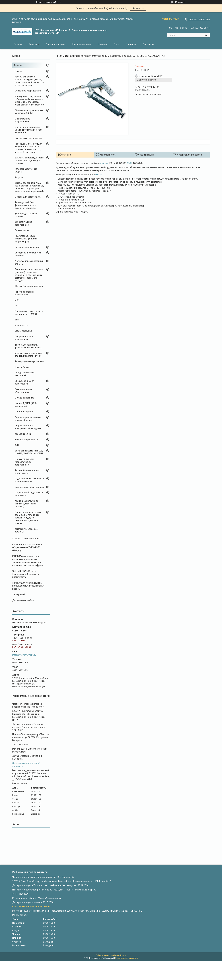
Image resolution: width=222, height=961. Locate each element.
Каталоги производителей (26, 538)
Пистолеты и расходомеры (28, 138)
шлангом (103, 163)
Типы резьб (18, 594)
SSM (17, 319)
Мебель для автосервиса (28, 197)
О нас (116, 44)
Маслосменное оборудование (22, 120)
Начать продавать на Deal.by (48, 2)
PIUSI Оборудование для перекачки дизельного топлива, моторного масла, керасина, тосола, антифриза (27, 561)
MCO (17, 300)
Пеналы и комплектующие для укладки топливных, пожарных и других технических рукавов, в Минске (28, 518)
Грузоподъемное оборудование (23, 390)
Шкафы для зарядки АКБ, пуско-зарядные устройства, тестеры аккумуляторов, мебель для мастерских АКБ (29, 187)
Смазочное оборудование (28, 90)
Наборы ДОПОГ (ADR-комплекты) (26, 404)
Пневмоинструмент (25, 411)
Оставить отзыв (170, 19)
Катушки (19, 177)
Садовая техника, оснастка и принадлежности (29, 480)
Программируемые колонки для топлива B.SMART (29, 312)
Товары (33, 44)
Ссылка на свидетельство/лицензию (31, 906)
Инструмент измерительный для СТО (29, 262)
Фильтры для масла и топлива (26, 215)
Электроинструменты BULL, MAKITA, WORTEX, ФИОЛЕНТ (29, 452)
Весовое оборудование (27, 439)
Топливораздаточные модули (26, 170)
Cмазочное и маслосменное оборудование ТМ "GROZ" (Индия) (27, 547)
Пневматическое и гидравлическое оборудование (24, 462)
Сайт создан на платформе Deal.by (111, 955)
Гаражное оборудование (27, 247)
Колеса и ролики (23, 434)
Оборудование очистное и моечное (28, 254)
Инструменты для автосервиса (24, 337)
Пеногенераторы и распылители (24, 293)
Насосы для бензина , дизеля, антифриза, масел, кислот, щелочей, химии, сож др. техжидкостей (29, 80)
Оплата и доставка (55, 44)
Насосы (18, 71)
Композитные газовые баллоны (26, 530)
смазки (98, 174)
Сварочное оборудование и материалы (29, 494)
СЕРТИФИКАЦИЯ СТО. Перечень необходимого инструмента (25, 574)
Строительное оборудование (29, 487)
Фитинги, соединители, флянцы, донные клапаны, (28, 346)
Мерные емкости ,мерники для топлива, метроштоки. (28, 354)
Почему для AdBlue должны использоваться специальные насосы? (28, 585)
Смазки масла (22, 230)
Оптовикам (148, 44)
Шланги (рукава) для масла (29, 286)
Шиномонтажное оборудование (23, 223)
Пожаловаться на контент (126, 958)
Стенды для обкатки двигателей (25, 374)
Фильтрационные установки (29, 361)
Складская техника (24, 398)
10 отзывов (180, 2)
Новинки (102, 44)
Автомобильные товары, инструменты (27, 471)
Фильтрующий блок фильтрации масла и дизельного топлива (25, 205)
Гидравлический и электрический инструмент (29, 427)
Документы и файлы (23, 600)
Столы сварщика (23, 331)
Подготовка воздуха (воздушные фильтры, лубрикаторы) (26, 239)
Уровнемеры (21, 325)
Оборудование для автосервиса (24, 382)
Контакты (138, 8)
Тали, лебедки (22, 367)
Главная (18, 44)
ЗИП (17, 445)
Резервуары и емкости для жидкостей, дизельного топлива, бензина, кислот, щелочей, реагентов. (28, 148)
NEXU (17, 305)
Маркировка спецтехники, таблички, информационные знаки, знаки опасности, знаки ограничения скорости (29, 100)
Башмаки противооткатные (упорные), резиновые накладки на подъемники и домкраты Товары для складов (29, 275)
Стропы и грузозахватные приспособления (28, 418)
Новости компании (81, 44)
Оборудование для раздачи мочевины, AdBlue (29, 111)
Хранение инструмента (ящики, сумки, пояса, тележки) (26, 504)
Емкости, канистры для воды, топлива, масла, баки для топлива (29, 160)
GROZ (129, 163)
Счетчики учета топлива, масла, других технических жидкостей (28, 130)
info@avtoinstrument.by (24, 655)
